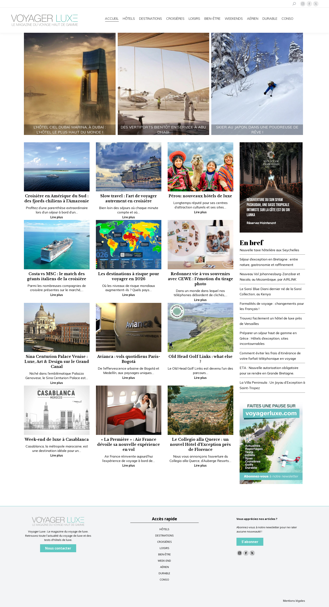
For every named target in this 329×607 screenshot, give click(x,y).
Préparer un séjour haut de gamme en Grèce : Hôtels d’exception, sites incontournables (268, 338)
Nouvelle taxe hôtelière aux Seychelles (269, 250)
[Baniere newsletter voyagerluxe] (271, 442)
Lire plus (56, 217)
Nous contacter (58, 548)
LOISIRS (164, 548)
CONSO (164, 579)
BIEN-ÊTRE (164, 554)
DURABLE (164, 573)
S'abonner (250, 541)
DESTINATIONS (164, 535)
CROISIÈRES (164, 542)
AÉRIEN (164, 567)
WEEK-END (164, 561)
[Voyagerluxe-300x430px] (271, 187)
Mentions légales (294, 600)
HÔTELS (164, 529)
